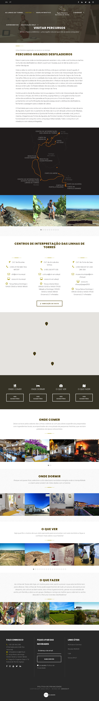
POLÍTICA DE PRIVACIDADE (49, 687)
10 (52, 569)
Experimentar (12, 25)
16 (65, 569)
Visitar (28, 12)
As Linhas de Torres (14, 12)
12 (57, 569)
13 (59, 569)
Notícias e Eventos (74, 644)
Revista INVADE (73, 649)
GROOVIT (65, 689)
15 (63, 569)
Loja (69, 653)
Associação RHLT (28, 25)
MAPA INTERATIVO (43, 12)
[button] (52, 363)
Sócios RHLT (72, 658)
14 (61, 569)
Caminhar (77, 12)
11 (54, 569)
